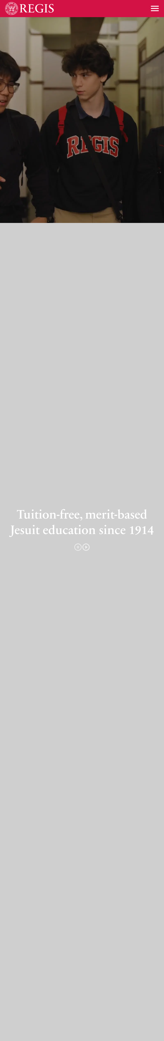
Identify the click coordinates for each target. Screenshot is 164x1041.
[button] (82, 547)
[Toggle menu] (155, 8)
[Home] (29, 8)
